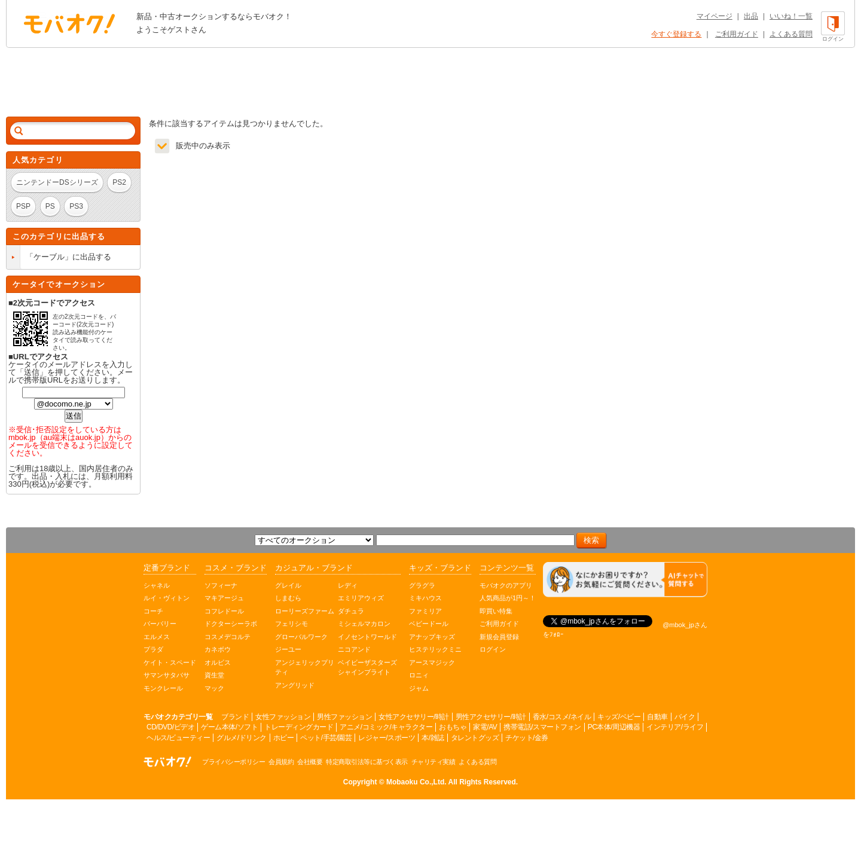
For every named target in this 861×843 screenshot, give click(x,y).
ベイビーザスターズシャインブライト (367, 667)
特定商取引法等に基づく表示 (367, 761)
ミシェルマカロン (364, 623)
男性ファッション (344, 717)
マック (214, 688)
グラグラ (422, 585)
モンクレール (163, 688)
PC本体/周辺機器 (614, 727)
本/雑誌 (433, 738)
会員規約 (281, 761)
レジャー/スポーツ (386, 738)
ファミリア (425, 611)
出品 (751, 16)
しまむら (288, 597)
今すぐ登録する (676, 34)
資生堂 (214, 675)
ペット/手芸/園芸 (326, 738)
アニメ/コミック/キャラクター (386, 727)
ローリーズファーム (304, 611)
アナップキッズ (432, 636)
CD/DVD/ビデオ (170, 727)
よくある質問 (791, 34)
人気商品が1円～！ (508, 597)
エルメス (157, 636)
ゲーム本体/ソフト (229, 727)
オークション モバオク (69, 23)
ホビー (283, 738)
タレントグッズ (475, 738)
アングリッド (295, 685)
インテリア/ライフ (674, 727)
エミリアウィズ (361, 597)
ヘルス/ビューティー (178, 738)
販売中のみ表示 (203, 145)
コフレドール (224, 611)
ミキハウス (425, 597)
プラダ (153, 649)
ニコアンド (354, 649)
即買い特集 (496, 611)
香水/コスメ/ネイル (562, 717)
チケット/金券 (526, 738)
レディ (348, 585)
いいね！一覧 (791, 16)
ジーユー (288, 649)
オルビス (217, 662)
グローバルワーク (301, 636)
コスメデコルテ (227, 636)
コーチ (153, 611)
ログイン (493, 649)
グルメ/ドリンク (241, 738)
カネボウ (217, 649)
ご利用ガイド (736, 34)
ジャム (419, 688)
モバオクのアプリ (506, 585)
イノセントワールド (367, 636)
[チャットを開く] (625, 579)
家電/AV (485, 727)
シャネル (157, 585)
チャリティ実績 (433, 761)
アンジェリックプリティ (304, 667)
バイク (684, 717)
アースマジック (432, 662)
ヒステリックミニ (435, 649)
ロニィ (419, 675)
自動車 (657, 717)
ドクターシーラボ (230, 623)
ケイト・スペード (170, 662)
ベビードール (428, 623)
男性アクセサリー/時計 (491, 717)
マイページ (714, 16)
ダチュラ (351, 611)
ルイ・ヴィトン (167, 597)
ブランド (235, 717)
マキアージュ (224, 597)
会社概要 (309, 761)
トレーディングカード (298, 727)
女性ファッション (282, 717)
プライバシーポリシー (233, 761)
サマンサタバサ (167, 675)
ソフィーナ (220, 585)
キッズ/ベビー (618, 717)
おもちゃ (452, 727)
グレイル (288, 585)
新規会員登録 (499, 636)
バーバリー (160, 623)
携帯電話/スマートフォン (542, 727)
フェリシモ (291, 623)
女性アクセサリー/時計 (413, 717)
